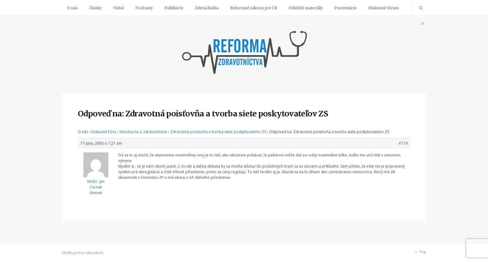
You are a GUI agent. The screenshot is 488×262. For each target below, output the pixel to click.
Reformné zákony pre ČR (253, 8)
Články (95, 8)
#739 (403, 143)
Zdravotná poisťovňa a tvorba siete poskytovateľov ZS (218, 131)
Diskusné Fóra (103, 131)
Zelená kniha (207, 8)
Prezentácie (345, 8)
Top (420, 252)
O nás (72, 8)
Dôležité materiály (306, 8)
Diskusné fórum (383, 8)
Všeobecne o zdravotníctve (143, 131)
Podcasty (144, 8)
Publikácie (173, 8)
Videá (118, 8)
